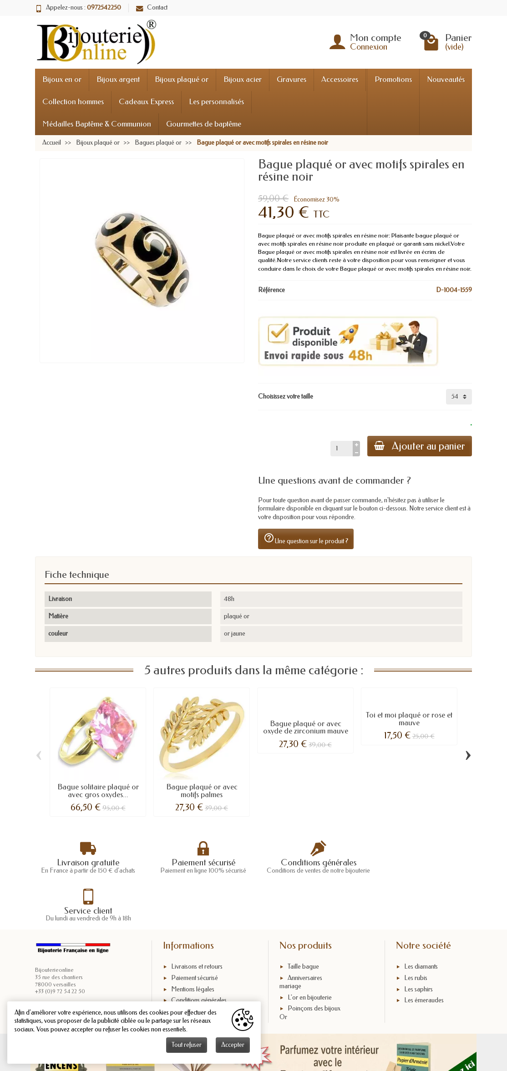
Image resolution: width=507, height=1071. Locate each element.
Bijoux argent (118, 79)
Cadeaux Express (146, 101)
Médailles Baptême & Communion (96, 124)
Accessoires (339, 79)
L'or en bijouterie (310, 956)
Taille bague (303, 926)
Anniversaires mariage (300, 941)
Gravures (291, 79)
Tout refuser (187, 1045)
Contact (151, 7)
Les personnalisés (216, 101)
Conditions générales (199, 960)
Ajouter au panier (419, 446)
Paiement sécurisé (194, 937)
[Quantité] (341, 448)
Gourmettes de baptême (203, 124)
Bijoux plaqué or (181, 79)
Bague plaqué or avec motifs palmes (202, 791)
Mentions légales (192, 948)
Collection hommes (73, 101)
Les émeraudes (424, 960)
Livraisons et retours (197, 926)
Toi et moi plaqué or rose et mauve (409, 719)
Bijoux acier (242, 79)
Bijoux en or (61, 79)
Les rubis (415, 937)
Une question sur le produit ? (306, 538)
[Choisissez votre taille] (459, 396)
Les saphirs (418, 948)
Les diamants (421, 926)
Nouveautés (446, 79)
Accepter (232, 1045)
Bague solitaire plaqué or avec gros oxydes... (98, 791)
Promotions (393, 79)
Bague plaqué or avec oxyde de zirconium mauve (305, 727)
